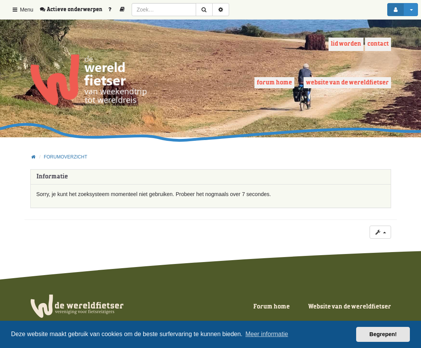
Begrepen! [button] (383, 334)
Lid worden (346, 44)
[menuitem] (73, 9)
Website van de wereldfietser (347, 82)
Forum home (274, 82)
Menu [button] (22, 10)
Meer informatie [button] (266, 334)
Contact (378, 44)
